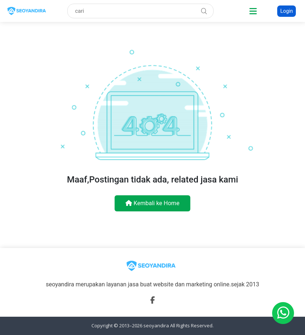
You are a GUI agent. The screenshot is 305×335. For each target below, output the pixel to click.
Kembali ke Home (152, 203)
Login (286, 11)
